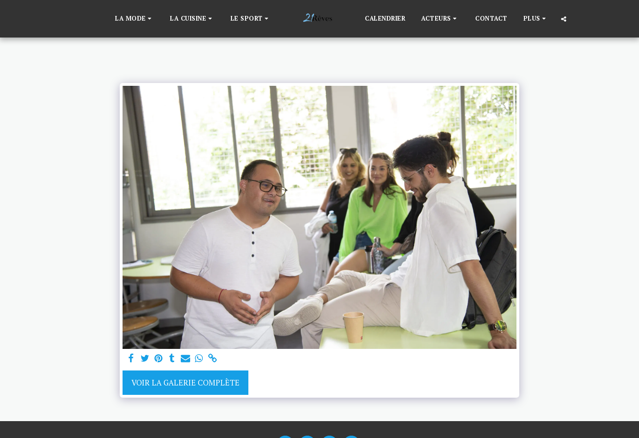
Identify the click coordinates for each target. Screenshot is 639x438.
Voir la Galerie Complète (185, 383)
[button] (135, 18)
